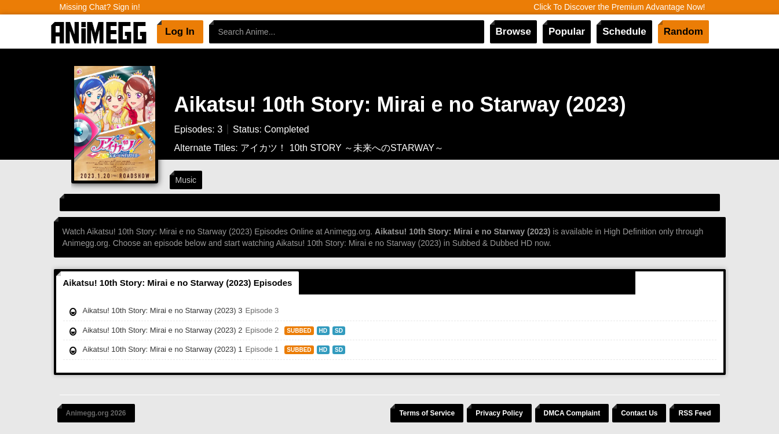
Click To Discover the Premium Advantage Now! (619, 7)
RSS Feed (694, 413)
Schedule (624, 31)
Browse (513, 31)
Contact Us (639, 413)
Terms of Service (427, 413)
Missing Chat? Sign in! (100, 7)
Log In (180, 31)
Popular (566, 31)
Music (186, 180)
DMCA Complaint (572, 413)
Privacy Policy (499, 413)
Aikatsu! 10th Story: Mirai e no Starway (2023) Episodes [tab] (177, 283)
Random (683, 31)
